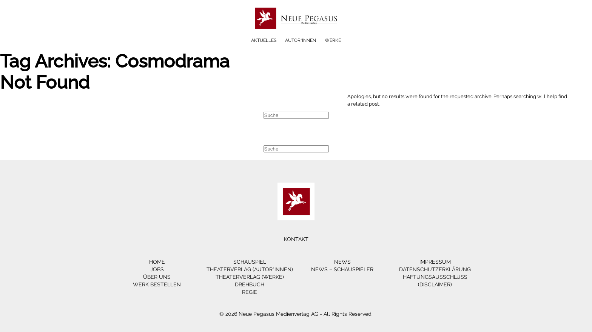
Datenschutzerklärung (435, 269)
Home (157, 262)
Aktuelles (263, 40)
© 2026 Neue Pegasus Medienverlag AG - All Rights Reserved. (296, 314)
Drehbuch (249, 284)
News (342, 262)
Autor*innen (300, 40)
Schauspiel (249, 262)
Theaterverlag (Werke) (250, 277)
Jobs (157, 269)
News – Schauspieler (342, 269)
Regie (249, 292)
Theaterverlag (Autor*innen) (250, 269)
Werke (333, 40)
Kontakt (296, 239)
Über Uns (157, 277)
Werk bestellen (157, 284)
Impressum (435, 262)
